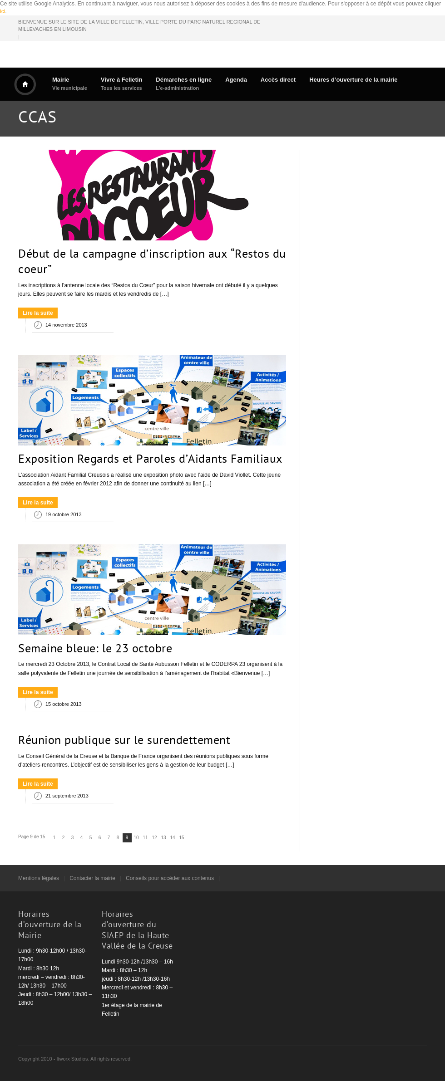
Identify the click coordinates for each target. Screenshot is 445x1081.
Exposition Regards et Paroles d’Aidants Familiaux (150, 460)
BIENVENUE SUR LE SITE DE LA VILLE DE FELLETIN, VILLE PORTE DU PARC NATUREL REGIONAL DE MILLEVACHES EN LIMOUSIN (139, 25)
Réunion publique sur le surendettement (124, 741)
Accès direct (278, 79)
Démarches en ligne (184, 83)
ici (2, 11)
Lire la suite (38, 313)
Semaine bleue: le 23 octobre (95, 649)
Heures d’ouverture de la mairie (353, 79)
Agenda (236, 79)
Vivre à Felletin (122, 83)
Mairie (69, 83)
